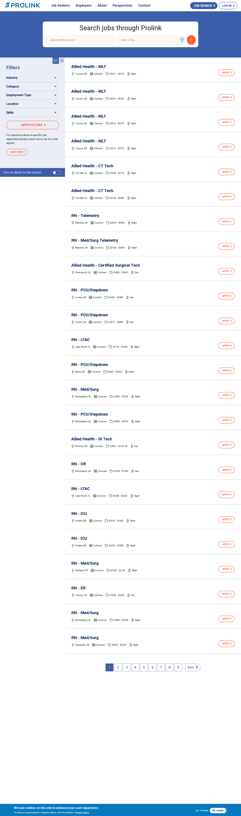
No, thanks (202, 810)
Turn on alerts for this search (22, 172)
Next (191, 667)
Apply (225, 72)
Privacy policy (82, 812)
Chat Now (16, 152)
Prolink (22, 5)
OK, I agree (218, 810)
